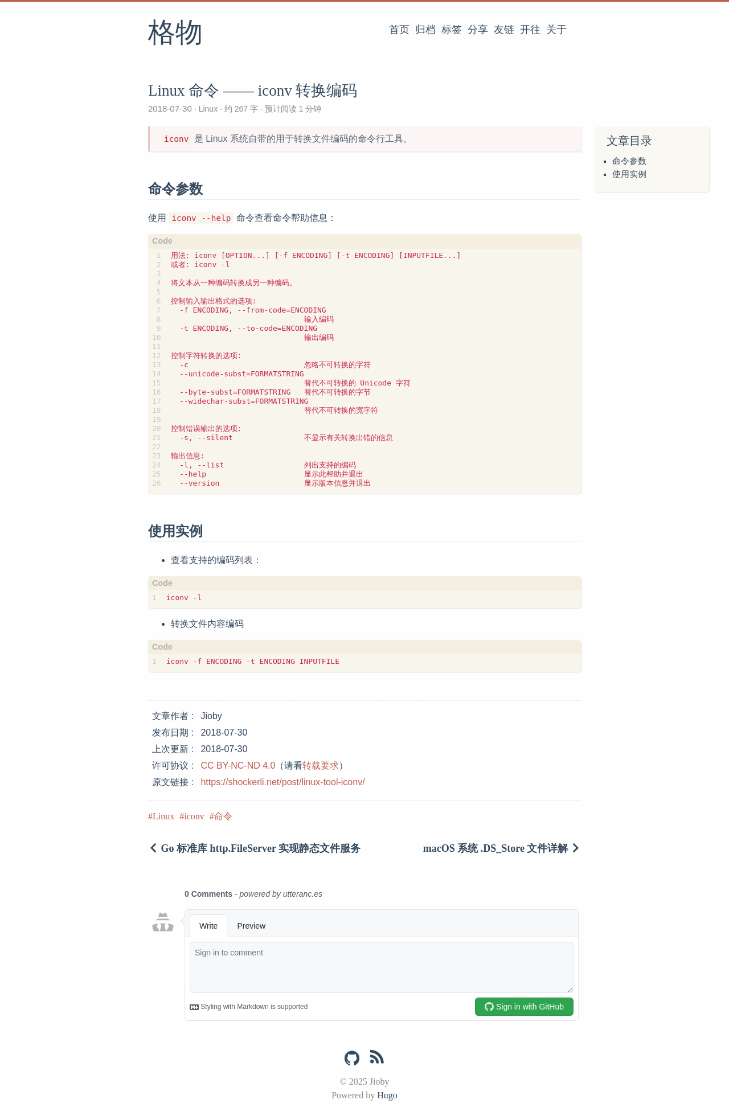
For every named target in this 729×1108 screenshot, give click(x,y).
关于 (556, 29)
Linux (208, 108)
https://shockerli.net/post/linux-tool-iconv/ (282, 782)
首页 (399, 29)
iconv (194, 816)
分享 (478, 29)
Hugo (387, 1095)
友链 (504, 29)
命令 (223, 816)
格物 (175, 33)
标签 (451, 29)
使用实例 (629, 174)
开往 (530, 29)
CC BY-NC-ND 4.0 (237, 765)
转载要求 (320, 765)
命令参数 (629, 161)
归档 (425, 29)
